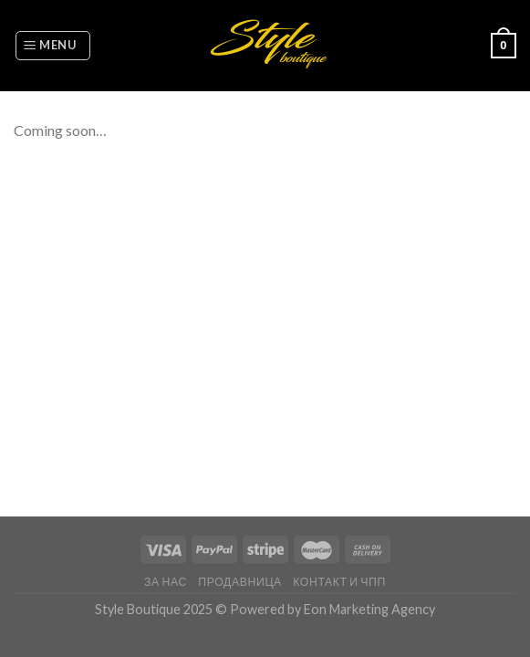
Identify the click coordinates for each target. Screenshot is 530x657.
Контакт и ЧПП (339, 582)
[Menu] (53, 45)
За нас (165, 582)
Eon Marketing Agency (369, 609)
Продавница (240, 582)
